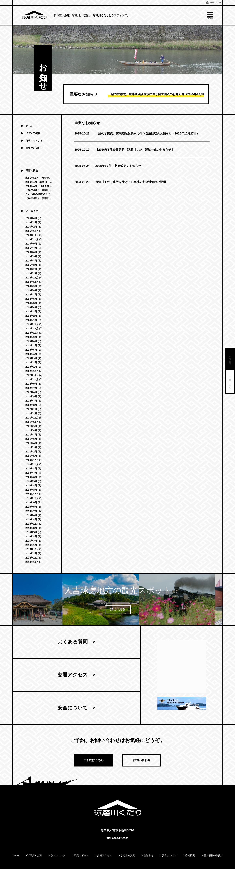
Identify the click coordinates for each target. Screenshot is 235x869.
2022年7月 (31, 388)
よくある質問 (73, 642)
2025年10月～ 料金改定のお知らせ (107, 165)
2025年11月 (32, 235)
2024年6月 (31, 298)
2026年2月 (31, 226)
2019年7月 (31, 511)
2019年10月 (32, 498)
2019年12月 (32, 494)
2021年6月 (31, 438)
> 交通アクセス (103, 855)
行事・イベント (34, 140)
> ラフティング (57, 855)
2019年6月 (31, 515)
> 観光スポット (80, 855)
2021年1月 (31, 455)
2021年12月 (32, 417)
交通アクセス (73, 675)
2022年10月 (32, 379)
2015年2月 (31, 553)
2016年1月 (31, 545)
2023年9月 (31, 337)
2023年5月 (31, 349)
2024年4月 (31, 307)
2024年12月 (32, 277)
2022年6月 (31, 392)
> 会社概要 (189, 855)
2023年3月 (31, 358)
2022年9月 (31, 383)
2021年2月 (31, 451)
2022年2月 (31, 409)
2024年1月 (31, 320)
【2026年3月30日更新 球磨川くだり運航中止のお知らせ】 (124, 149)
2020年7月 (31, 472)
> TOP (15, 855)
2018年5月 (31, 532)
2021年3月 (31, 447)
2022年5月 (31, 396)
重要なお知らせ (34, 148)
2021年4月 (31, 443)
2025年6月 (31, 252)
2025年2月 (31, 269)
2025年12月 (32, 230)
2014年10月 (32, 562)
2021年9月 (31, 426)
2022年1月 (31, 413)
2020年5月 (31, 481)
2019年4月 (31, 519)
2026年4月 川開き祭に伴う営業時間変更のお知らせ (39, 186)
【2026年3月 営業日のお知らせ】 (39, 198)
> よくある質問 (126, 855)
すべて (29, 126)
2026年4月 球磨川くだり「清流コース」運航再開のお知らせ (39, 182)
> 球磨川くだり (33, 855)
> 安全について (168, 855)
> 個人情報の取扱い (212, 855)
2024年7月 (31, 294)
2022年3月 (31, 404)
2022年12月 (32, 371)
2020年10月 (32, 464)
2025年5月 (31, 256)
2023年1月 (31, 366)
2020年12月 (32, 460)
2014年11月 (32, 557)
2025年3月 (31, 264)
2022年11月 (32, 375)
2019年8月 (31, 506)
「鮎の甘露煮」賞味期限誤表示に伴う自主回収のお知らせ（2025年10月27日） (136, 133)
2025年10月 (32, 239)
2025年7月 (31, 247)
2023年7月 (31, 345)
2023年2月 (31, 362)
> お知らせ (147, 855)
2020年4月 (31, 485)
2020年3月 (31, 489)
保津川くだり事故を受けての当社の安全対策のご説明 (120, 182)
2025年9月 (31, 243)
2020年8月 (31, 468)
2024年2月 (31, 315)
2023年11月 (32, 328)
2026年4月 (31, 218)
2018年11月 (32, 523)
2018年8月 (31, 528)
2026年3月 (31, 222)
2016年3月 (31, 540)
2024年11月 (32, 281)
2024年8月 (31, 290)
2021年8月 (31, 430)
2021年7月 (31, 434)
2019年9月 (31, 502)
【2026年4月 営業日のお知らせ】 (39, 190)
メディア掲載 (33, 133)
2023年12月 (32, 324)
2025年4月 (31, 260)
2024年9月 (31, 286)
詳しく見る (117, 609)
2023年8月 (31, 341)
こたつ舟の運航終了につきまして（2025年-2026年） (39, 194)
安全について (73, 708)
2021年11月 (32, 421)
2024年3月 (31, 311)
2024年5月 (31, 303)
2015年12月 (32, 549)
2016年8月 (31, 536)
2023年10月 (32, 332)
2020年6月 (31, 477)
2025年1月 (31, 273)
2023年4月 (31, 354)
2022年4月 (31, 400)
